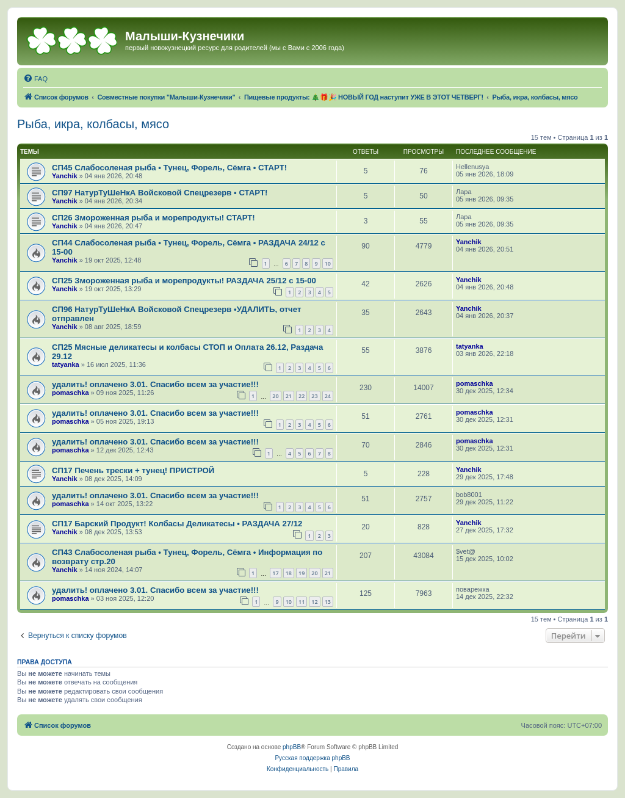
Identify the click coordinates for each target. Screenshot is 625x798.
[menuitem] (35, 78)
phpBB (292, 747)
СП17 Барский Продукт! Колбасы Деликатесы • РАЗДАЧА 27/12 (177, 523)
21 (289, 396)
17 (275, 573)
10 (328, 263)
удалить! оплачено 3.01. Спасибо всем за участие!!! (155, 384)
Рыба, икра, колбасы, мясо (93, 124)
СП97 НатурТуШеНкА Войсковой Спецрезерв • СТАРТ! (159, 192)
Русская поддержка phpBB (312, 758)
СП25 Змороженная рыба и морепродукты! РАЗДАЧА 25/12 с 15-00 (184, 280)
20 (275, 396)
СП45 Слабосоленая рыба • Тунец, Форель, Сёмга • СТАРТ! (169, 167)
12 (314, 602)
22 (301, 396)
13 (328, 602)
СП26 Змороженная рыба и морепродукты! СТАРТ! (153, 217)
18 (289, 573)
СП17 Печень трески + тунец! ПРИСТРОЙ (133, 470)
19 (301, 573)
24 (328, 396)
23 (314, 396)
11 (301, 602)
